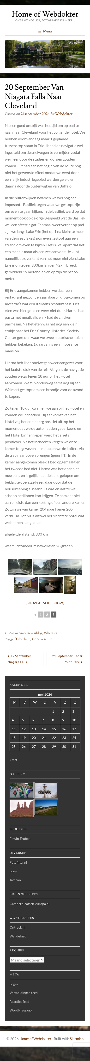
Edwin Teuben (20, 838)
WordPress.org (21, 1010)
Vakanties (50, 633)
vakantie (46, 639)
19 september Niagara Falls (19, 659)
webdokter (63, 114)
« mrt (13, 760)
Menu (47, 31)
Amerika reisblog (30, 633)
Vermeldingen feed (24, 993)
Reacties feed (19, 1001)
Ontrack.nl (17, 927)
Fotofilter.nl (18, 862)
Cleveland (23, 639)
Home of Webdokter (45, 14)
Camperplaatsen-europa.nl (29, 904)
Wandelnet (18, 936)
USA (35, 639)
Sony (13, 871)
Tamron (15, 880)
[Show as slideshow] (45, 603)
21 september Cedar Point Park (67, 659)
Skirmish (77, 1038)
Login (14, 984)
